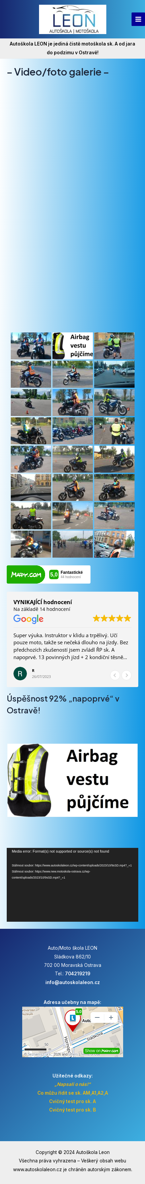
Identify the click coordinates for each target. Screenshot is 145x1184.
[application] (72, 885)
